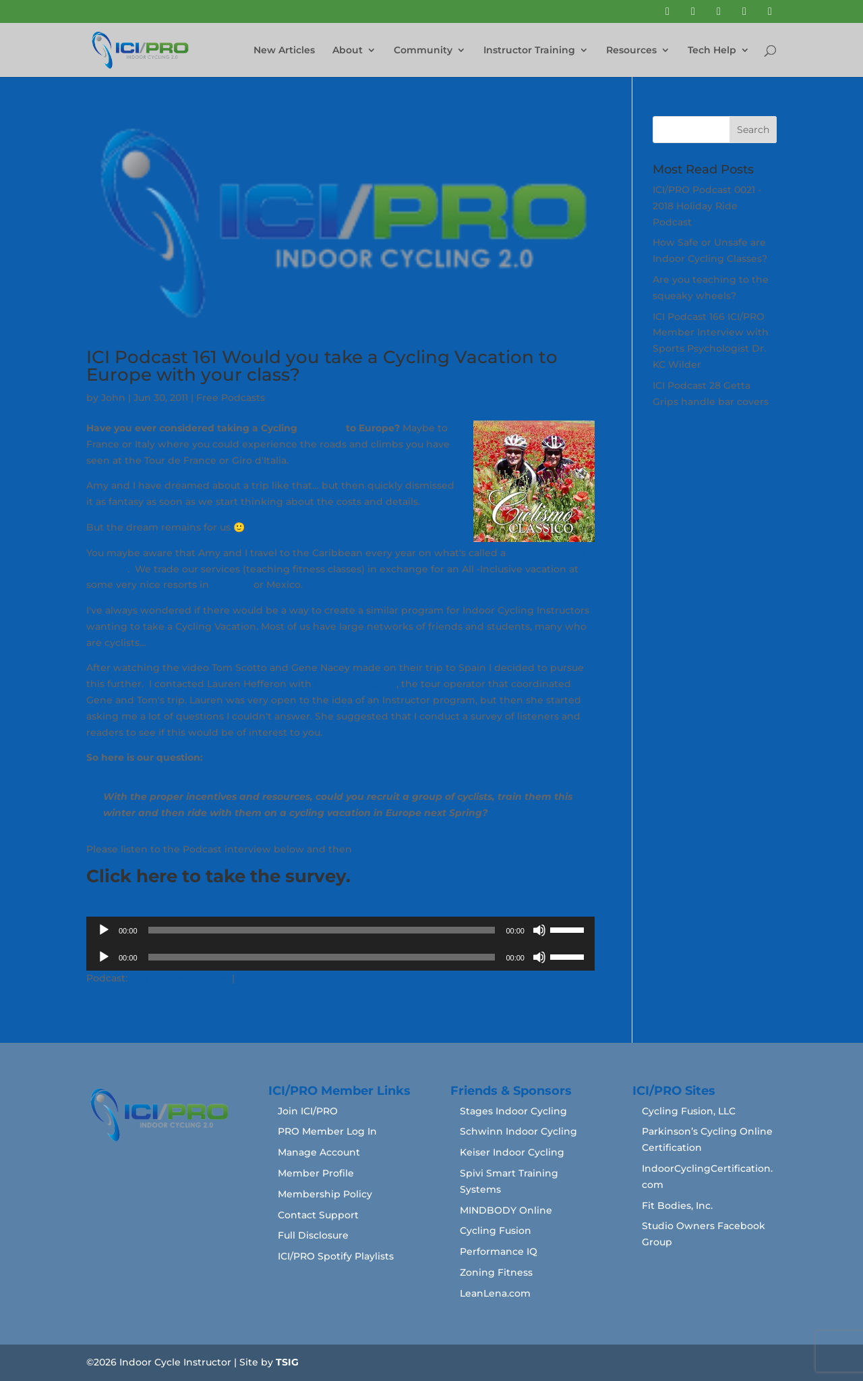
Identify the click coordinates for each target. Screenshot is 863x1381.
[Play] (104, 930)
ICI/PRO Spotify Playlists (336, 1256)
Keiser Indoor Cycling (512, 1152)
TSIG (287, 1362)
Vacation (321, 428)
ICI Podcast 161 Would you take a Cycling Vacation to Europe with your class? (322, 365)
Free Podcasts (230, 397)
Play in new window (179, 978)
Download (262, 978)
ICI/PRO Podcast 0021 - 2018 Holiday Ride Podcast (707, 206)
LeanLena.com (495, 1293)
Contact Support (318, 1215)
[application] (340, 930)
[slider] (322, 930)
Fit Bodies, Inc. (677, 1205)
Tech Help (712, 50)
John (113, 397)
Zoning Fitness (496, 1272)
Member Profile (316, 1173)
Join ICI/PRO (308, 1111)
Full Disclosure (313, 1235)
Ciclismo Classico (355, 684)
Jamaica (231, 584)
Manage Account (319, 1152)
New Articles (284, 50)
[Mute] (539, 930)
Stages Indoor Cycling (513, 1111)
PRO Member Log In (327, 1131)
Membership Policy (325, 1194)
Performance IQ (498, 1251)
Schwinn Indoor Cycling (518, 1131)
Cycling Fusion (495, 1230)
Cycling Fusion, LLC (689, 1111)
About (347, 50)
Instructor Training (529, 50)
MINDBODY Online (506, 1210)
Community (423, 50)
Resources (631, 50)
